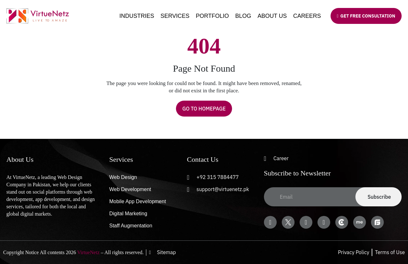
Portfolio (212, 16)
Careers (307, 16)
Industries (137, 16)
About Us (272, 16)
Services (175, 16)
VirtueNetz (88, 252)
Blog (243, 16)
